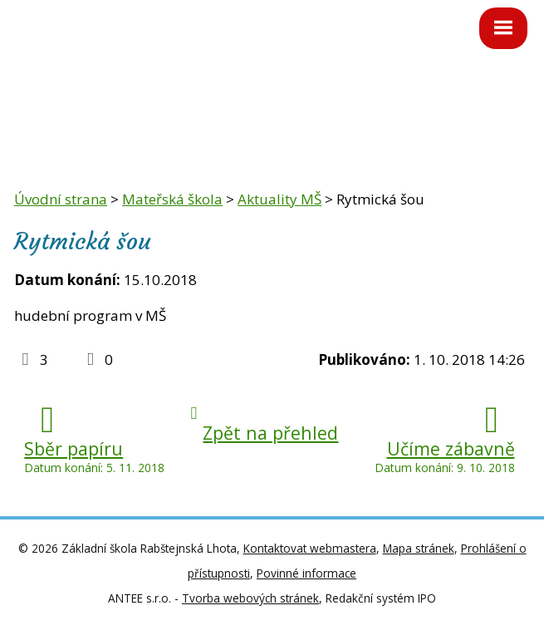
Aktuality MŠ (279, 199)
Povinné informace (306, 573)
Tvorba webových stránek (250, 598)
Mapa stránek (418, 548)
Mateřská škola (172, 199)
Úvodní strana (60, 199)
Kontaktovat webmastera (309, 548)
